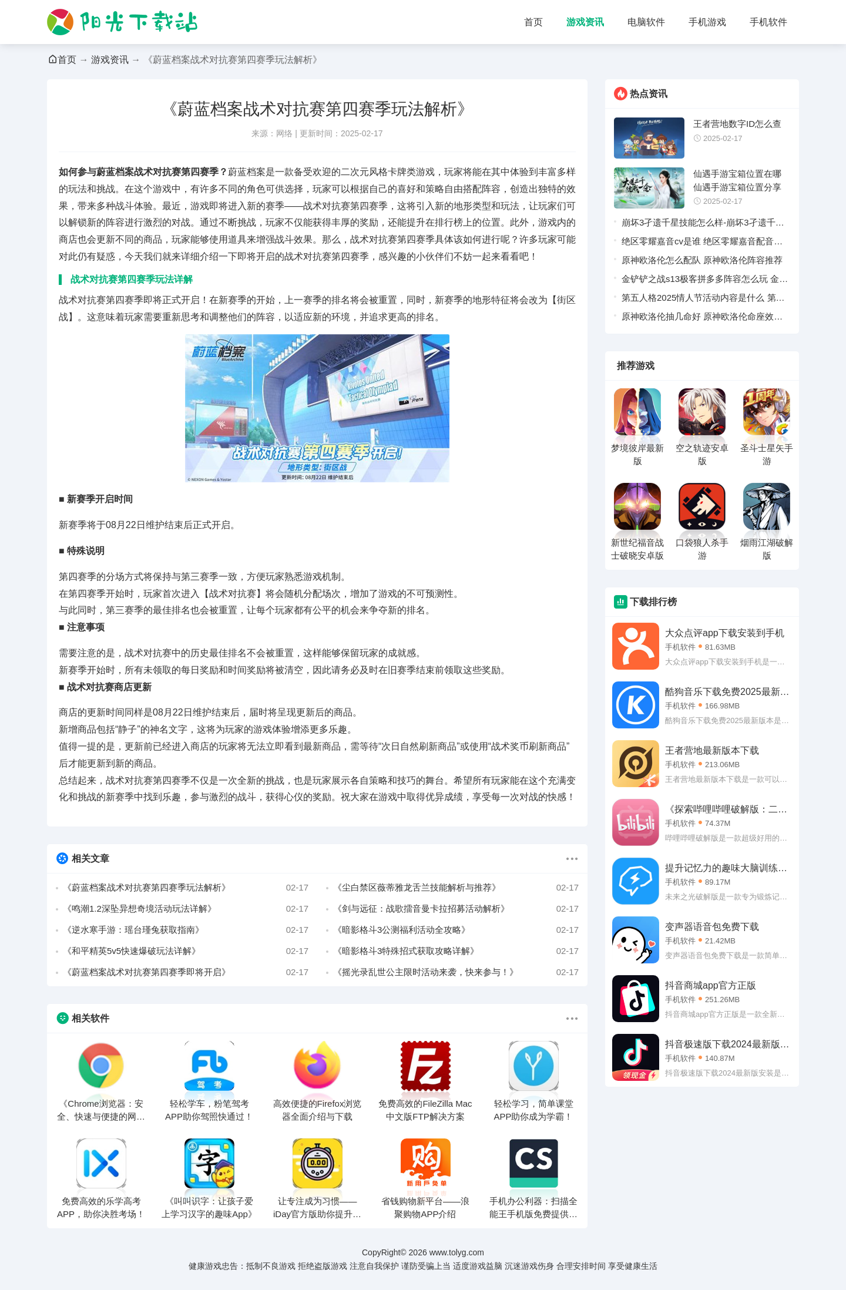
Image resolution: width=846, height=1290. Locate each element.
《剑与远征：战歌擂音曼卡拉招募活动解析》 (456, 908)
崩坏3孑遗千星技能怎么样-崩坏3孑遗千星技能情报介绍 (703, 224)
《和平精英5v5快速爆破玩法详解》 (185, 951)
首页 (533, 22)
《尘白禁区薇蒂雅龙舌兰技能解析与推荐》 (456, 887)
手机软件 (768, 22)
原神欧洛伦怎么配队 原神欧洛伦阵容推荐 (702, 260)
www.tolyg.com (456, 1252)
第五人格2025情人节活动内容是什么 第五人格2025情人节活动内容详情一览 (703, 300)
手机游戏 (707, 22)
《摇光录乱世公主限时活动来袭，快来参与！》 (456, 972)
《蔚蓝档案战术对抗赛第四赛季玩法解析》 (185, 887)
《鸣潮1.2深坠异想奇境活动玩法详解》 (185, 908)
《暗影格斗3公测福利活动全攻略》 (456, 929)
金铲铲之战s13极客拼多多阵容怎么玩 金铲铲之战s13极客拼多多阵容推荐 (705, 281)
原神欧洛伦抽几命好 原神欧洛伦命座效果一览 (702, 318)
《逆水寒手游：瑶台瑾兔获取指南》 (185, 929)
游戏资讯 (585, 22)
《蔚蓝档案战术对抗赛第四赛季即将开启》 (185, 972)
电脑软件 (646, 22)
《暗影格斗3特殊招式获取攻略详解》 (456, 951)
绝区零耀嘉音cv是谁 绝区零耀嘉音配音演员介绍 (702, 243)
